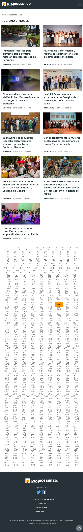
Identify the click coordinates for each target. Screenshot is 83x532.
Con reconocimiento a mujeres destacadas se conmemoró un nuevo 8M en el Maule (62, 141)
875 (59, 464)
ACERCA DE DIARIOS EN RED (41, 499)
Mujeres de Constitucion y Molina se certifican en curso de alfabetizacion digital (61, 54)
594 (32, 393)
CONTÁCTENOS (41, 507)
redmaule (7, 64)
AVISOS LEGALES (41, 511)
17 (33, 249)
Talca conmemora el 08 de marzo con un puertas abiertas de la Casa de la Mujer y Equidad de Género (21, 186)
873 (41, 464)
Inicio (3, 15)
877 (76, 464)
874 (50, 464)
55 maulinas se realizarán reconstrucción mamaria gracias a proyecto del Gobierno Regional (18, 142)
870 (16, 464)
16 (27, 249)
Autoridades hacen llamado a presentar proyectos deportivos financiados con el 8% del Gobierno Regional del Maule (61, 188)
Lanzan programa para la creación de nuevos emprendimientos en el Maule (20, 231)
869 (7, 464)
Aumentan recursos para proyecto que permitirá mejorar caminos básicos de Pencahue (19, 55)
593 (23, 393)
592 (15, 393)
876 (67, 464)
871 (24, 464)
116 (29, 272)
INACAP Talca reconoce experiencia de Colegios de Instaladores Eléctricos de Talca (60, 98)
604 (46, 396)
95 (13, 267)
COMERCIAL (41, 503)
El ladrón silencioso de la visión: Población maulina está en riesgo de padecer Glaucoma (21, 98)
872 (33, 464)
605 (55, 396)
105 (17, 270)
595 (41, 393)
